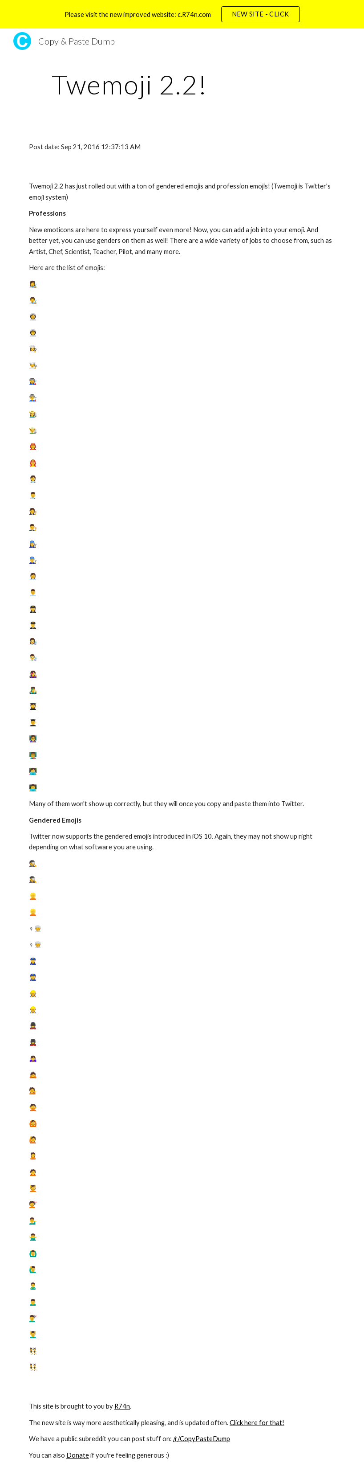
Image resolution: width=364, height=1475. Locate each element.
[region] (182, 14)
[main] (129, 84)
